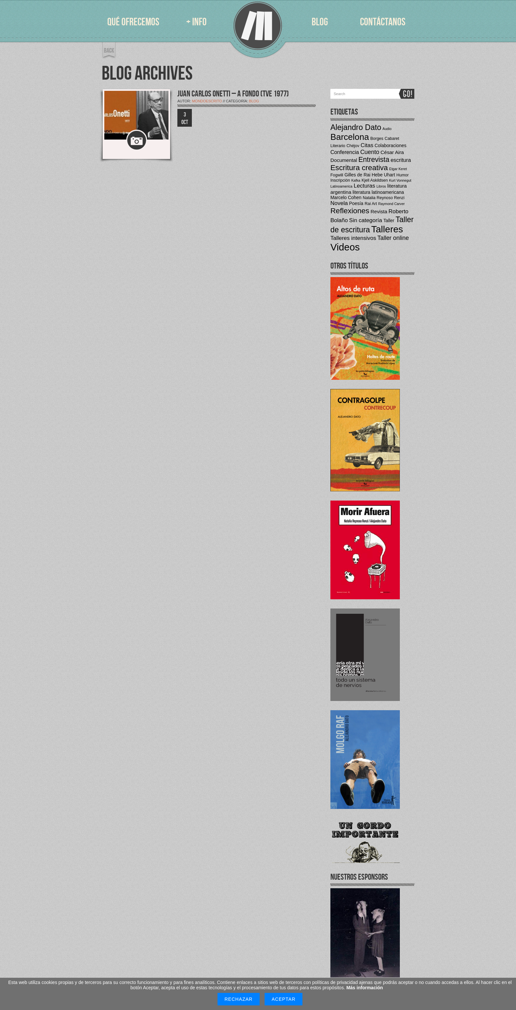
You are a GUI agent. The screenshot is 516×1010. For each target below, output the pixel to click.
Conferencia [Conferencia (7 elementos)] (344, 152)
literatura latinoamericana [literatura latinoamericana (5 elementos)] (378, 192)
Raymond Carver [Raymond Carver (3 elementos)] (391, 204)
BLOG (320, 22)
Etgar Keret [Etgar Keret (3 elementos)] (398, 169)
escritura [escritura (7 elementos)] (401, 160)
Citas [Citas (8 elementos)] (367, 145)
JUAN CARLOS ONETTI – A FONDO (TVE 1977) (233, 94)
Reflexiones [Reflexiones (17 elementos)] (349, 211)
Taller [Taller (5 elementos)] (388, 220)
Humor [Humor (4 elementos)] (402, 175)
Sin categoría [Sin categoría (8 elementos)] (365, 220)
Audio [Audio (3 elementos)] (386, 129)
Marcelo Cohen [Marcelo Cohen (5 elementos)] (345, 197)
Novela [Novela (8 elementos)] (339, 203)
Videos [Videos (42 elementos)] (345, 247)
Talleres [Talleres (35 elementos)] (387, 229)
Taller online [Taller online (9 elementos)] (393, 238)
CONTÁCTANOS (382, 22)
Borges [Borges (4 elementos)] (376, 138)
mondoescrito (207, 101)
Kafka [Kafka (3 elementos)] (355, 180)
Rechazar (238, 999)
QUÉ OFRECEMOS (133, 22)
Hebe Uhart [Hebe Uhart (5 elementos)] (383, 174)
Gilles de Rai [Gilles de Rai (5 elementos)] (358, 174)
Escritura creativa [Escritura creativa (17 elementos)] (359, 168)
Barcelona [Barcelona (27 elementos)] (349, 137)
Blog (254, 101)
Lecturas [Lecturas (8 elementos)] (364, 186)
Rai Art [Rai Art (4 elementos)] (371, 203)
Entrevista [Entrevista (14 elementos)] (373, 159)
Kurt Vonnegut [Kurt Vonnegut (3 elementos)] (400, 180)
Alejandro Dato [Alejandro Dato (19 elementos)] (355, 127)
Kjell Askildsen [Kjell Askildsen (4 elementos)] (375, 180)
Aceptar (283, 999)
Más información (364, 987)
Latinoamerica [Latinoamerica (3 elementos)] (341, 186)
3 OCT (184, 118)
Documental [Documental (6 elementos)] (343, 160)
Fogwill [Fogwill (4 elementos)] (336, 175)
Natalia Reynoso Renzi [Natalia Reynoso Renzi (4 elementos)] (383, 197)
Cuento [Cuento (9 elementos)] (369, 152)
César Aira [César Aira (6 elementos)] (392, 152)
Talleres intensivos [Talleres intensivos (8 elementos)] (353, 238)
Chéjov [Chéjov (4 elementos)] (353, 145)
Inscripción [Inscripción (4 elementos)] (340, 180)
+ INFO (196, 22)
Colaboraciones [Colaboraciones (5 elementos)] (390, 145)
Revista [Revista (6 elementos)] (379, 211)
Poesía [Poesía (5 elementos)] (356, 203)
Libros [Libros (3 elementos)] (381, 186)
